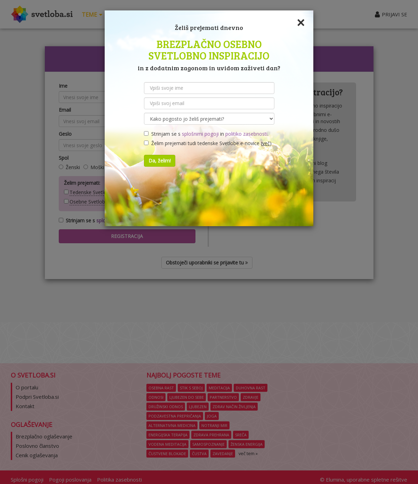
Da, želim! (159, 160)
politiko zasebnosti (246, 133)
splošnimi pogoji (200, 133)
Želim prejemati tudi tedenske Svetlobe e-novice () (208, 143)
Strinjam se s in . (206, 133)
